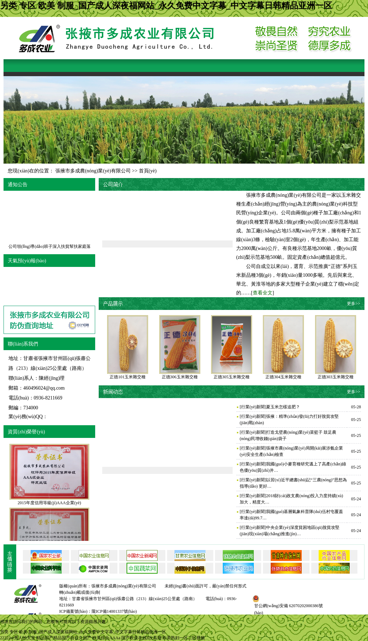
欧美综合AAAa (106, 637)
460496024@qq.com (44, 388)
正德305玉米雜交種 (232, 376)
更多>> (353, 303)
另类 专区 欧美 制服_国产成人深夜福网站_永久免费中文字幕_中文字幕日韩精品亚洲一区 (166, 5)
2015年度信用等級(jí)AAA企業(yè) (49, 502)
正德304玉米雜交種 (283, 376)
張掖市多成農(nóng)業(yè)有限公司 (93, 170)
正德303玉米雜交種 (336, 376)
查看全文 (262, 292)
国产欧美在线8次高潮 (141, 637)
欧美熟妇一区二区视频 (183, 637)
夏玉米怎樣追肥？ (283, 406)
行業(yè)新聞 (253, 406)
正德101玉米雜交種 (128, 376)
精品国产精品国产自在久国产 (63, 637)
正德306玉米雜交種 (180, 376)
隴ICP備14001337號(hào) (114, 611)
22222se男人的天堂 (17, 637)
